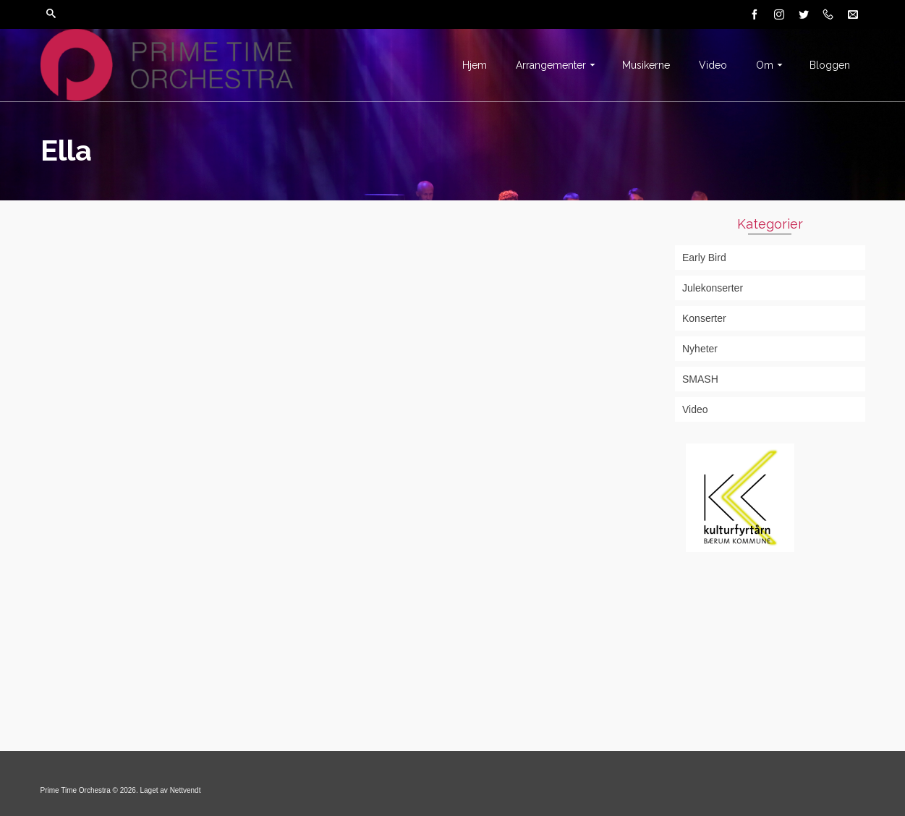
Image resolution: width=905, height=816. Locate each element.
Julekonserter (712, 288)
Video (695, 409)
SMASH (700, 379)
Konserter (704, 318)
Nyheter (700, 348)
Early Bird (704, 257)
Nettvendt (185, 790)
